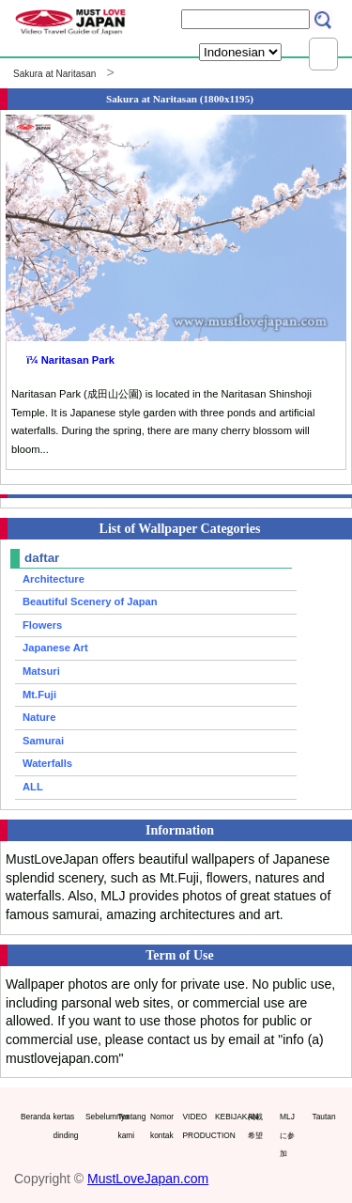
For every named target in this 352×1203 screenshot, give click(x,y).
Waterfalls (47, 763)
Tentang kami (130, 1126)
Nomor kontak (162, 1126)
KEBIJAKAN (227, 1116)
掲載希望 (255, 1126)
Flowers (42, 625)
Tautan (324, 1116)
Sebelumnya (97, 1116)
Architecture (53, 579)
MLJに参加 (287, 1135)
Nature (39, 717)
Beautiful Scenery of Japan (90, 601)
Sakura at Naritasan (54, 74)
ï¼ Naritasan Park (70, 360)
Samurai (43, 740)
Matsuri (41, 671)
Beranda (33, 1116)
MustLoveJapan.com (147, 1178)
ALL (33, 786)
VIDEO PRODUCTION (195, 1126)
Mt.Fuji (39, 694)
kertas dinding (66, 1126)
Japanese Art (55, 647)
